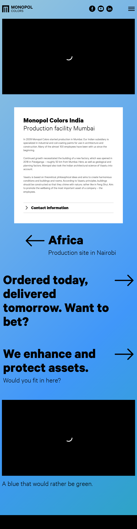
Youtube (101, 9)
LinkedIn (109, 9)
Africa (70, 244)
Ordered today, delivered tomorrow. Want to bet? (68, 301)
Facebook (92, 9)
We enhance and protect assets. (68, 365)
